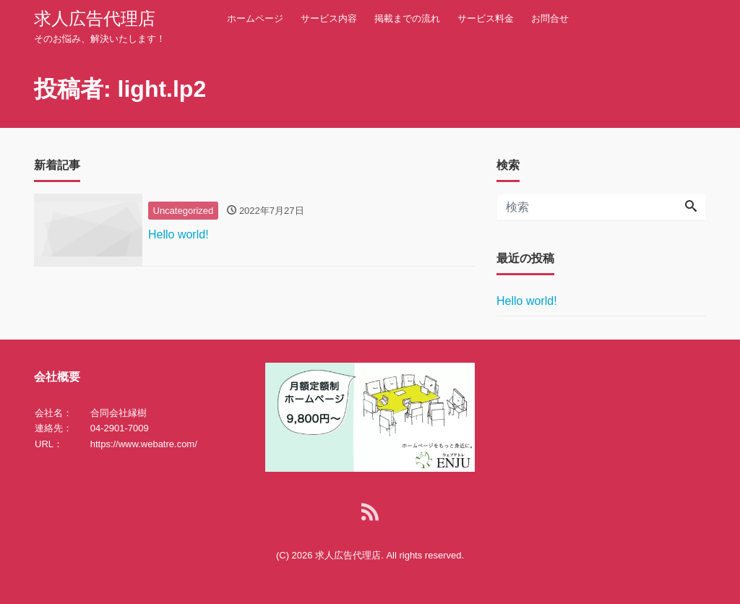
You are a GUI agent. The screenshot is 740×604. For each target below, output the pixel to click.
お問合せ (550, 18)
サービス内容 (329, 18)
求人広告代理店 (94, 18)
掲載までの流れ (407, 18)
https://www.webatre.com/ (143, 444)
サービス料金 (485, 18)
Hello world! (526, 301)
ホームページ (255, 18)
